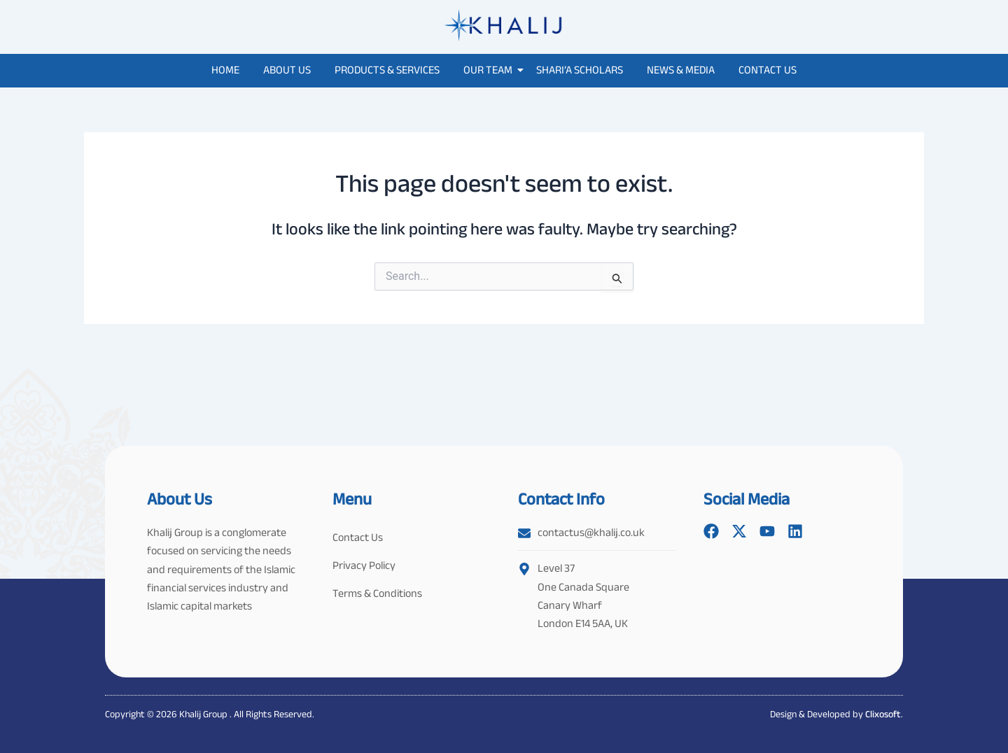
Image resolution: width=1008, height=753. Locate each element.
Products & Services (387, 70)
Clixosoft (883, 713)
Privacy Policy (364, 565)
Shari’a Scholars (579, 70)
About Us (287, 70)
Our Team (490, 70)
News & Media (681, 70)
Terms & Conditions (377, 593)
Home (225, 70)
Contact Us (767, 70)
